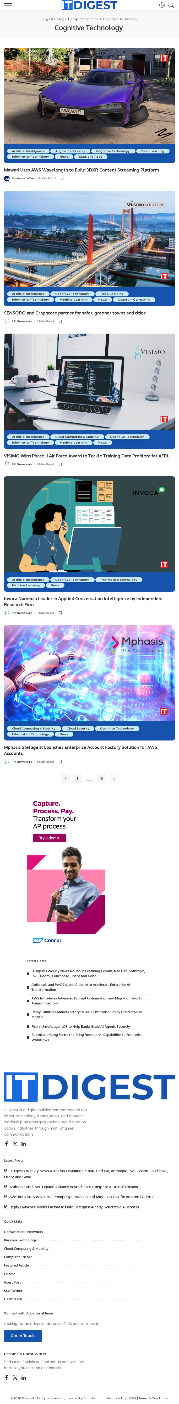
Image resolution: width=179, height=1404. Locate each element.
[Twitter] (15, 1143)
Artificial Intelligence (29, 151)
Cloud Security (80, 727)
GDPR (132, 1397)
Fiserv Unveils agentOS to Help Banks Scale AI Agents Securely (80, 1026)
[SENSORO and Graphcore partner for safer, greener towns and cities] (89, 248)
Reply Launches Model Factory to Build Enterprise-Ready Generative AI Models (74, 1206)
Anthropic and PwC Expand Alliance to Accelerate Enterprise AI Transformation (73, 1186)
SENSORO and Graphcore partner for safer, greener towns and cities (75, 313)
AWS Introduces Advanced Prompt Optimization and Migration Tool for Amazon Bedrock (81, 1196)
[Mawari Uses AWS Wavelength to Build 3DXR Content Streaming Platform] (89, 105)
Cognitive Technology (116, 151)
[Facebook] (6, 1143)
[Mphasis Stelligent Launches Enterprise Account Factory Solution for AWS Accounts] (89, 682)
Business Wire (23, 178)
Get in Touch (23, 1335)
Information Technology (66, 156)
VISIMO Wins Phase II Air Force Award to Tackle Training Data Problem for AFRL (86, 455)
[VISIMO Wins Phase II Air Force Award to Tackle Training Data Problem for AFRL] (89, 391)
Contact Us (51, 1361)
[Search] (170, 5)
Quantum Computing (139, 299)
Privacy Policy (116, 1397)
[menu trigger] (9, 5)
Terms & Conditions (153, 1397)
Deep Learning (24, 156)
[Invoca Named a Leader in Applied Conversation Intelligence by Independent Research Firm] (89, 534)
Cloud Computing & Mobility (79, 436)
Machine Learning (76, 299)
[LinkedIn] (23, 1143)
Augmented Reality (72, 151)
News (101, 156)
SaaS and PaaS (129, 156)
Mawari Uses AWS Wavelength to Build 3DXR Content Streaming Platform (81, 170)
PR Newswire (22, 321)
